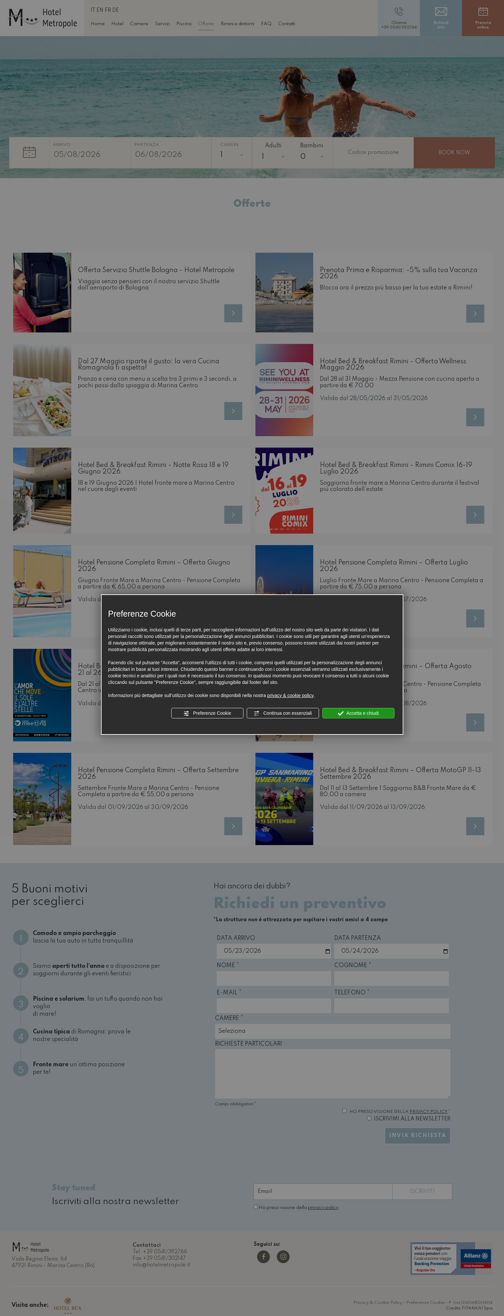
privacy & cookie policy (290, 695)
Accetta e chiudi (358, 713)
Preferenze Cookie (207, 713)
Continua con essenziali (282, 713)
